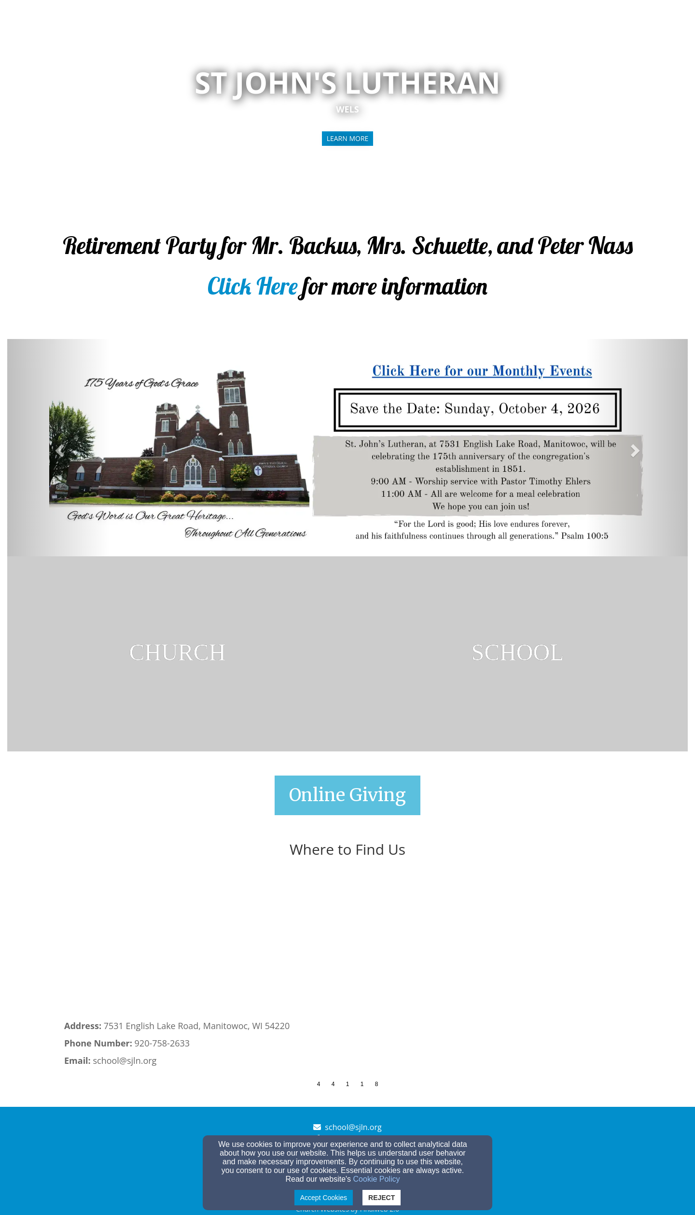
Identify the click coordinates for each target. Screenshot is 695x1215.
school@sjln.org (353, 1127)
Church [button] (531, 20)
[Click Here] (253, 292)
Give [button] (607, 20)
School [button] (572, 20)
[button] (58, 447)
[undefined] (177, 653)
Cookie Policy (376, 1179)
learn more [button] (348, 138)
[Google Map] (347, 947)
